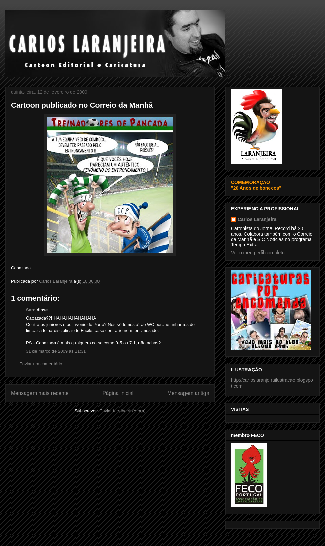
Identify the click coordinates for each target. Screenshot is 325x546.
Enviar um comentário (40, 363)
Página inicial (117, 393)
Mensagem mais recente (40, 393)
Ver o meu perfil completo (258, 252)
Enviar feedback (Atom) (123, 410)
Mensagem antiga (188, 393)
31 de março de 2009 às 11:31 (56, 351)
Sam (30, 309)
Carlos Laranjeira (257, 219)
